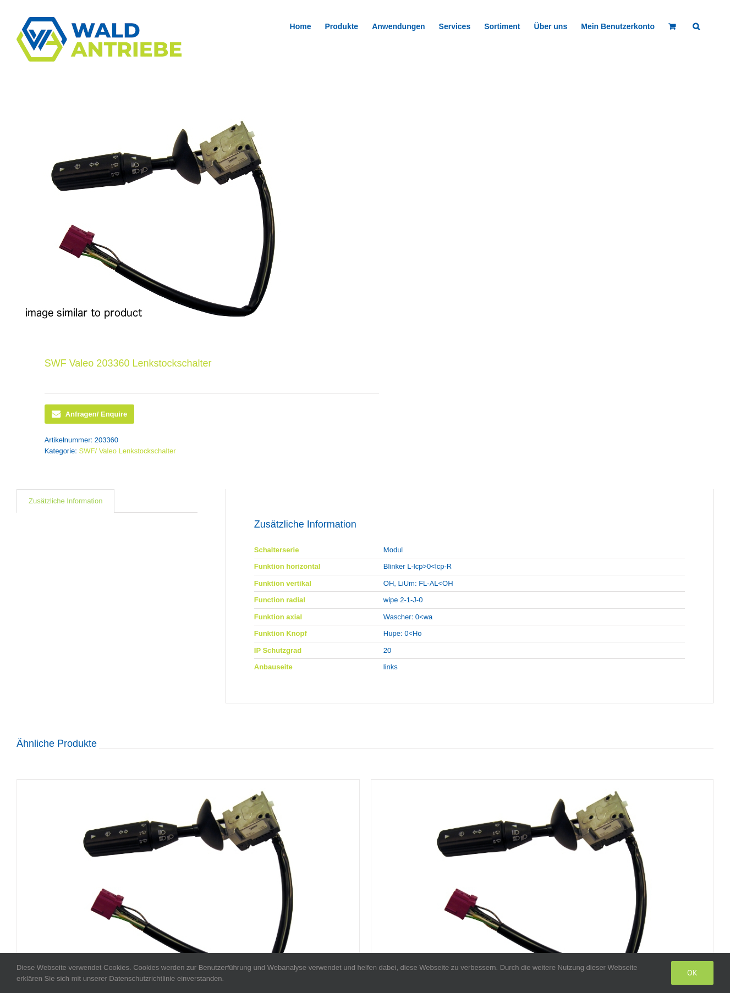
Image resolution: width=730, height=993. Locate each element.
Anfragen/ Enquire (90, 414)
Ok (692, 973)
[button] (696, 25)
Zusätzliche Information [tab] (65, 501)
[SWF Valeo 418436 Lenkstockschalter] (542, 883)
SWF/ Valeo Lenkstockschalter (127, 451)
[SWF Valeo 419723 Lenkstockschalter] (188, 883)
